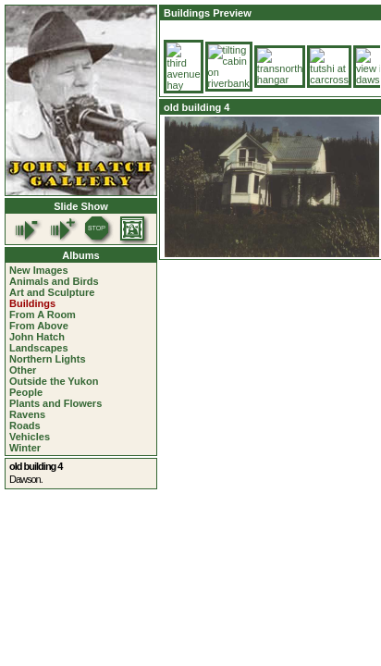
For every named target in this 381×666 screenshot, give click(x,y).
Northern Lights (47, 358)
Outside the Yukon (53, 381)
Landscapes (38, 347)
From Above (38, 325)
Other (22, 370)
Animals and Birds (54, 281)
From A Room (42, 314)
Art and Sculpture (51, 292)
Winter (25, 447)
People (26, 392)
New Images (38, 270)
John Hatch (37, 336)
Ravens (27, 414)
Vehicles (29, 436)
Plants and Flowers (55, 403)
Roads (25, 425)
